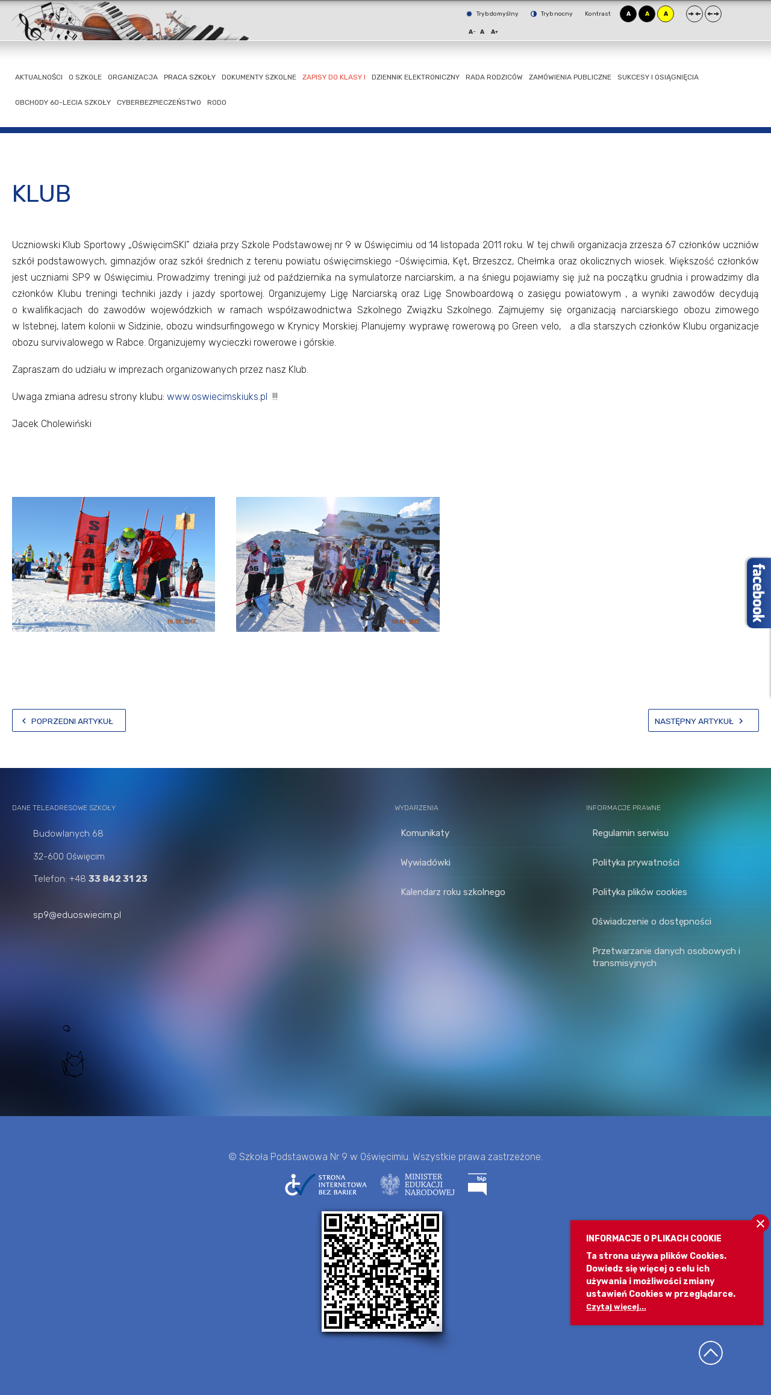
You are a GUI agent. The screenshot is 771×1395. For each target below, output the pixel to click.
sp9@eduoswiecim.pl (77, 915)
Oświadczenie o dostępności (651, 921)
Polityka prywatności (635, 862)
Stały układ (694, 13)
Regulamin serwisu (630, 833)
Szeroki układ (713, 13)
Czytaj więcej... (619, 1307)
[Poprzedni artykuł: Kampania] (69, 720)
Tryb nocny (552, 13)
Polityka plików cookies (639, 892)
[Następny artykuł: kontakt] (703, 720)
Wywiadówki (426, 862)
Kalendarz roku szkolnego (453, 892)
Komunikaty (425, 833)
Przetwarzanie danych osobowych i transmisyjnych (666, 957)
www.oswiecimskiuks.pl (217, 396)
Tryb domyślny (492, 13)
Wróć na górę (711, 1353)
